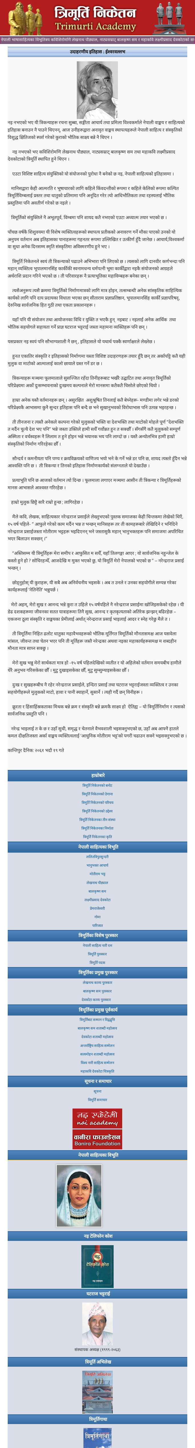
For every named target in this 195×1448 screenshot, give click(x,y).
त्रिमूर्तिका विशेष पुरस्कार (98, 935)
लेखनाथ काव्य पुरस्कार (97, 982)
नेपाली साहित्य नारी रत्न (97, 945)
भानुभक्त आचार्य (97, 865)
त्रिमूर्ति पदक (97, 962)
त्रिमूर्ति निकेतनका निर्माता (97, 828)
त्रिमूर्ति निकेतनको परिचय (97, 802)
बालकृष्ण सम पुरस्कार (97, 991)
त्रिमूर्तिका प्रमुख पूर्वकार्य (98, 1010)
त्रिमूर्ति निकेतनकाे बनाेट (97, 785)
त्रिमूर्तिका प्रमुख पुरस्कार (98, 972)
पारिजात (97, 925)
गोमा (97, 917)
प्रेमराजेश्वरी (97, 908)
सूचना (97, 1091)
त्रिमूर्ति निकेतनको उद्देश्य (97, 811)
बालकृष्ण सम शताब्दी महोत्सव (97, 1028)
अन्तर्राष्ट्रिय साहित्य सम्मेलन (97, 1045)
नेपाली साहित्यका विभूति (98, 847)
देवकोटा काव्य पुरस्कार (97, 999)
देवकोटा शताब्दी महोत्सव (97, 1036)
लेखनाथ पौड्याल (97, 882)
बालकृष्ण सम (97, 891)
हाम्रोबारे (98, 775)
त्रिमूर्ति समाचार (97, 1099)
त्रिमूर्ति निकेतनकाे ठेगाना (97, 794)
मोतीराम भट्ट (97, 873)
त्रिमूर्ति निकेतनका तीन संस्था (97, 819)
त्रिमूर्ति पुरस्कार (97, 954)
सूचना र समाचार (98, 1081)
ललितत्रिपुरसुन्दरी (97, 856)
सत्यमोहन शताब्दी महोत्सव (97, 1054)
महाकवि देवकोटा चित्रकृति (97, 1071)
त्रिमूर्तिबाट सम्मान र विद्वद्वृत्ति (97, 1019)
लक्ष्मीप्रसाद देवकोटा (97, 899)
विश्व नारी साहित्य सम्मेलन (97, 1062)
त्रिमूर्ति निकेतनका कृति (97, 836)
